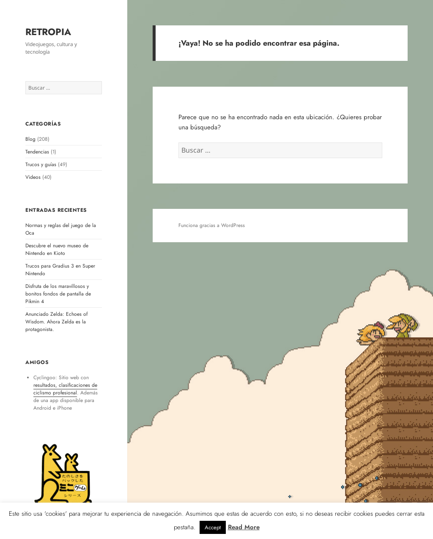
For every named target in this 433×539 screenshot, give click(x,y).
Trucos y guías (40, 164)
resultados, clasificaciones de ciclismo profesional (65, 389)
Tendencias (37, 152)
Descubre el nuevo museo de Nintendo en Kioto (56, 249)
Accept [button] (213, 527)
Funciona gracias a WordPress (211, 225)
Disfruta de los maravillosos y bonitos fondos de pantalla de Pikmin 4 (58, 293)
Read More (244, 527)
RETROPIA (48, 31)
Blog (30, 139)
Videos (33, 177)
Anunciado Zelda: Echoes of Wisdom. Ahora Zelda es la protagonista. (56, 321)
